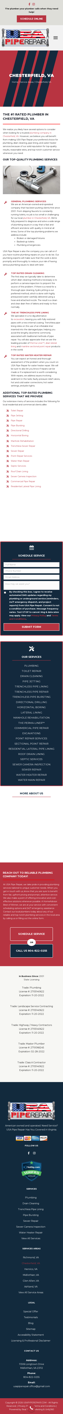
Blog (30, 1323)
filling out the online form (31, 918)
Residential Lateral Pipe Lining (26, 486)
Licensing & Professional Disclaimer (30, 1340)
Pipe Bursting (18, 425)
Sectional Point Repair (32, 743)
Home (15, 82)
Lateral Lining (31, 712)
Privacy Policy (38, 615)
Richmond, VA (31, 1257)
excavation (19, 319)
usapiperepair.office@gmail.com (31, 1386)
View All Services (30, 1238)
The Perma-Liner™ (31, 723)
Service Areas (26, 82)
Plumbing (31, 665)
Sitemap (30, 1329)
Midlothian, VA (31, 1275)
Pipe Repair (16, 420)
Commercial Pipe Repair (23, 481)
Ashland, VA (30, 1286)
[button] (29, 4)
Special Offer (30, 1311)
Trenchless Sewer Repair (23, 446)
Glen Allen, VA (31, 1280)
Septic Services (18, 466)
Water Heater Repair (31, 774)
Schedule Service (31, 934)
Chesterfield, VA (31, 1263)
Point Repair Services (21, 456)
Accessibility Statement (31, 1335)
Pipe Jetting (17, 415)
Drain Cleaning (31, 676)
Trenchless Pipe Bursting (31, 696)
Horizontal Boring (19, 435)
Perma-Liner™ (37, 343)
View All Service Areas (31, 1292)
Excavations (31, 733)
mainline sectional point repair (36, 346)
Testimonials (31, 1317)
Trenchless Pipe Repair (31, 691)
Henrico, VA (30, 1269)
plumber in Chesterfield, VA (36, 218)
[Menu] (55, 37)
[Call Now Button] (31, 1408)
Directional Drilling (20, 430)
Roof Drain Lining (19, 471)
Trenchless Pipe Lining (31, 686)
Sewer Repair (17, 451)
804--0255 (31, 1377)
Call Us (31, 950)
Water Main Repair (20, 461)
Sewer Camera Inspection (23, 476)
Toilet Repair (17, 410)
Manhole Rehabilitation (22, 441)
